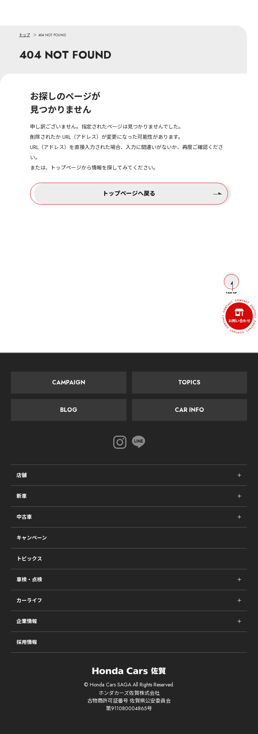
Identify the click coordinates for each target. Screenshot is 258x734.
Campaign (68, 382)
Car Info (189, 410)
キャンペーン (31, 537)
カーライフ (29, 600)
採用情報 (26, 642)
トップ (24, 35)
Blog (68, 410)
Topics (189, 382)
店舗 (21, 475)
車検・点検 (29, 579)
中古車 (24, 517)
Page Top (231, 284)
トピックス (29, 558)
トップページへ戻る (162, 193)
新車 (21, 496)
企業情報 (26, 621)
